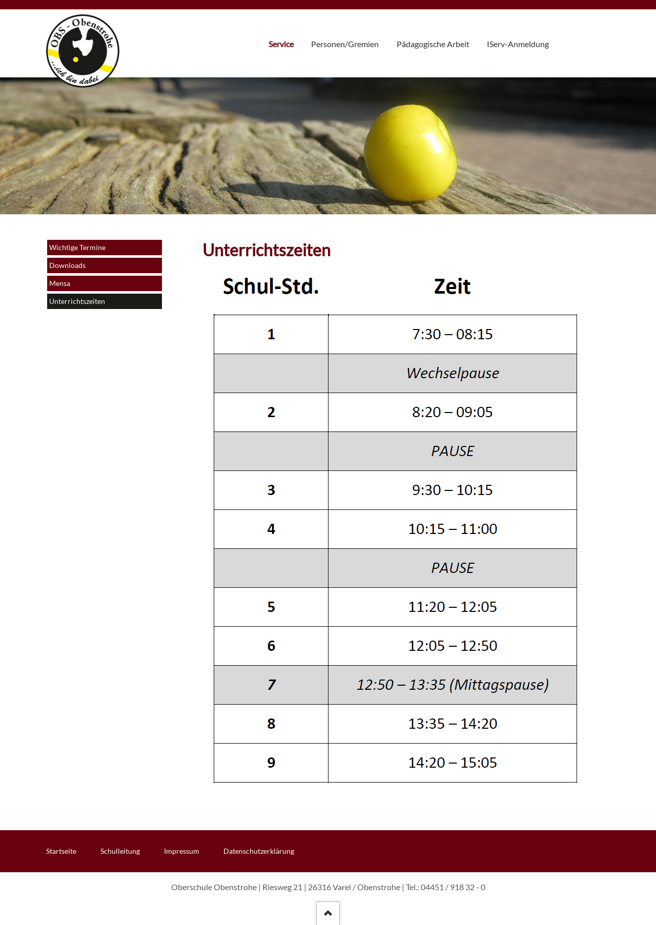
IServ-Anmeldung (518, 44)
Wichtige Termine (77, 247)
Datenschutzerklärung (258, 851)
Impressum (181, 851)
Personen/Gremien (345, 44)
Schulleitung (120, 851)
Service (281, 44)
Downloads (67, 265)
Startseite (61, 851)
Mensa (59, 283)
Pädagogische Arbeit (433, 44)
